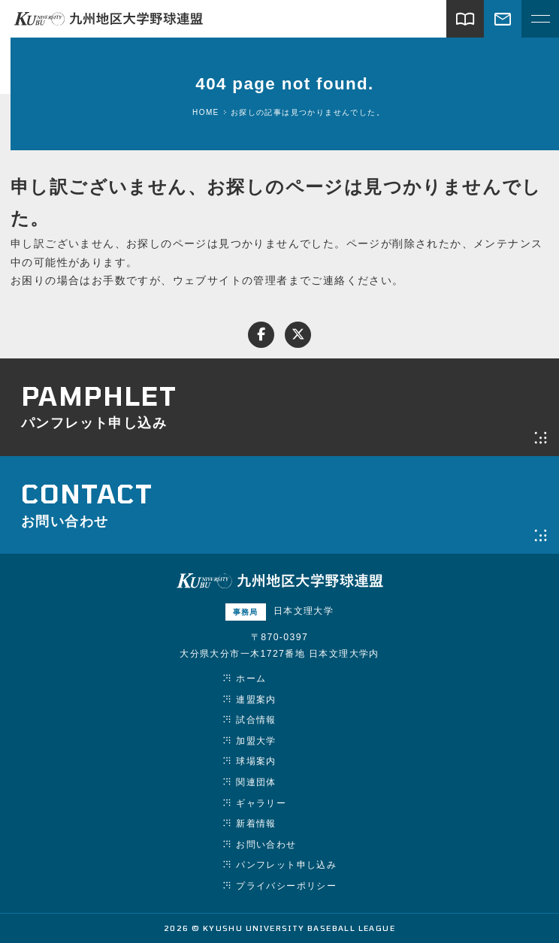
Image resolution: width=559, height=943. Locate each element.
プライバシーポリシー (286, 886)
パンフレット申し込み (286, 865)
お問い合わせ (266, 844)
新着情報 (256, 823)
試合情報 (256, 720)
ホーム (251, 678)
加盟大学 (256, 741)
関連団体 (256, 782)
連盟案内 (256, 699)
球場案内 (256, 761)
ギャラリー (261, 803)
